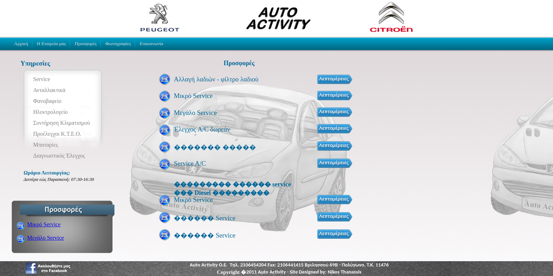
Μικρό (44, 224)
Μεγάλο (45, 238)
